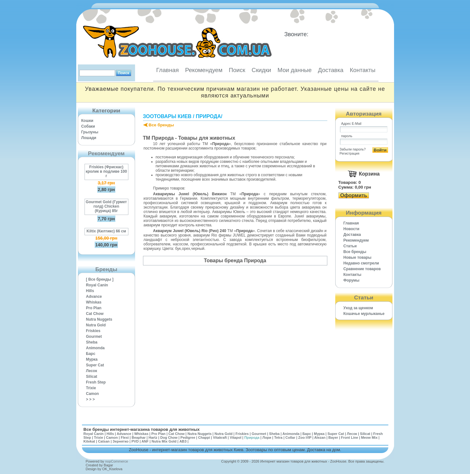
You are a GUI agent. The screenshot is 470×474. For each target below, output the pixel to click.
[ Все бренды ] (100, 279)
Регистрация (349, 153)
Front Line (349, 437)
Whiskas (94, 302)
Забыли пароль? (353, 149)
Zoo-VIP (304, 437)
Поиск (237, 70)
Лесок (91, 371)
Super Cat (95, 365)
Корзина (369, 174)
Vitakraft (220, 437)
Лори (266, 437)
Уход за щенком (358, 308)
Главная (167, 70)
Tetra (278, 437)
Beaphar (139, 437)
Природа (208, 116)
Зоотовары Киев (167, 116)
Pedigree (188, 437)
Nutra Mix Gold (164, 441)
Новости (351, 229)
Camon (92, 393)
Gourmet (94, 336)
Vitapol (235, 437)
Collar (290, 437)
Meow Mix (369, 437)
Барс (90, 353)
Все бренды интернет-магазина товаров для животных (142, 429)
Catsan (104, 441)
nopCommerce (116, 461)
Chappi (204, 437)
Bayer (333, 437)
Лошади (88, 138)
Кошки (87, 120)
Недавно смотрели (361, 263)
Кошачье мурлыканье (364, 313)
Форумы (351, 280)
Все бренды (161, 125)
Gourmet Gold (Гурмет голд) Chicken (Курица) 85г (106, 206)
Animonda (95, 348)
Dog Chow (168, 437)
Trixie (91, 388)
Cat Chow (95, 313)
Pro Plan (94, 308)
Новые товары (357, 257)
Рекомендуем (203, 70)
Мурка (92, 359)
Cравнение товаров (362, 269)
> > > (90, 399)
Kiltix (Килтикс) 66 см (106, 231)
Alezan (319, 437)
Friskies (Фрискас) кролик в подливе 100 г (106, 171)
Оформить (353, 195)
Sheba (92, 342)
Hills (90, 291)
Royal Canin (97, 285)
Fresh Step (96, 382)
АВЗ (183, 441)
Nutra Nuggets (99, 319)
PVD (135, 441)
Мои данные (294, 70)
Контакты (363, 70)
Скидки (261, 70)
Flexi (125, 437)
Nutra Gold (96, 325)
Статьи (350, 246)
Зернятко (120, 441)
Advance (94, 296)
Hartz (153, 437)
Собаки (88, 126)
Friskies (93, 331)
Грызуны (90, 132)
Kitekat (89, 441)
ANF (145, 441)
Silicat (91, 376)
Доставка (331, 70)
